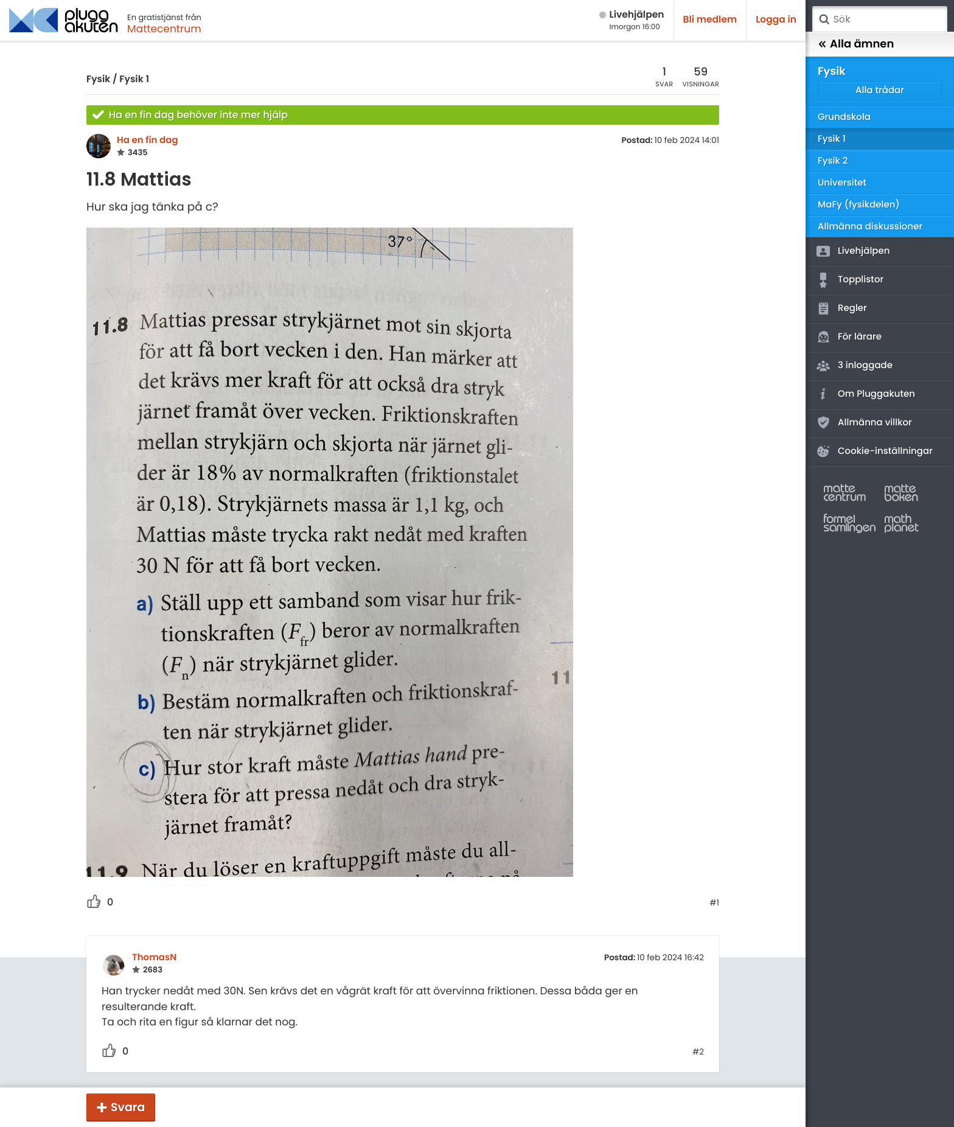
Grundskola (844, 117)
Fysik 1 (134, 79)
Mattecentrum (164, 28)
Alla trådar (879, 90)
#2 (698, 1052)
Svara (128, 1107)
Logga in (776, 19)
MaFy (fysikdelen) (859, 204)
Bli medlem (710, 19)
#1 (714, 903)
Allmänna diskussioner (870, 226)
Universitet (842, 182)
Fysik (98, 79)
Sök (824, 19)
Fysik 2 (833, 161)
